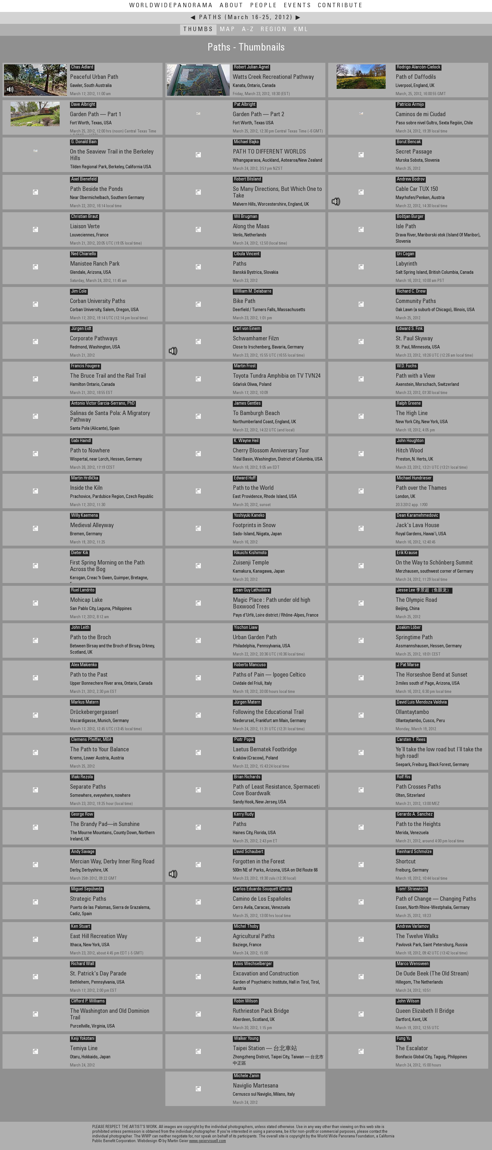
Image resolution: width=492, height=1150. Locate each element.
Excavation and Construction (266, 974)
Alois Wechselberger (253, 964)
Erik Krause (407, 553)
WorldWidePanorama (171, 6)
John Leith (80, 628)
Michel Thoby (246, 927)
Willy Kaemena (84, 516)
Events (298, 6)
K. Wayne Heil (246, 441)
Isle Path (406, 227)
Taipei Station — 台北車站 (265, 1049)
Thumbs (198, 30)
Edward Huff (245, 478)
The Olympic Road (416, 600)
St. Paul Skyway (414, 339)
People (263, 6)
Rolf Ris (403, 777)
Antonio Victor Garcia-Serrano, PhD (103, 404)
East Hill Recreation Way (98, 937)
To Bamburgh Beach (256, 414)
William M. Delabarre (252, 291)
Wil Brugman (245, 217)
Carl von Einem (247, 329)
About (232, 6)
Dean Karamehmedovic (417, 516)
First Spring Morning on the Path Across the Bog (107, 566)
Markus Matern (85, 702)
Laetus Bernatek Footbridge (265, 750)
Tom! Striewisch (412, 889)
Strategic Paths (88, 899)
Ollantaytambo (412, 712)
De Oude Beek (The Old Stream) (432, 974)
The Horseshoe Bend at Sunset (432, 675)
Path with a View (415, 376)
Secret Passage (414, 152)
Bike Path (244, 302)
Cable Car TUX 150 (417, 189)
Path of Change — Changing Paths (436, 899)
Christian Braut (84, 217)
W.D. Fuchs (407, 366)
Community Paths (416, 302)
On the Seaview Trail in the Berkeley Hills (111, 155)
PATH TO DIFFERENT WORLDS (269, 152)
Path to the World (253, 488)
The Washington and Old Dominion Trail (109, 1014)
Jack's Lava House (417, 526)
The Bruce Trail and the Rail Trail (108, 376)
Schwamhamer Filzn (256, 339)
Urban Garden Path (255, 638)
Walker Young (246, 1039)
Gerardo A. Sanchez (415, 815)
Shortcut (406, 862)
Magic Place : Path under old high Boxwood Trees (271, 603)
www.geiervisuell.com (207, 1141)
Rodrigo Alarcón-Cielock (418, 67)
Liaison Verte (85, 227)
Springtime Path (414, 638)
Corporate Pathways (93, 339)
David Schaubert (248, 852)
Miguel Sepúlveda (87, 889)
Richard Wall (82, 964)
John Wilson (408, 1001)
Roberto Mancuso (250, 665)
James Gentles (247, 404)
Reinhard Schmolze (414, 852)
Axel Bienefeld (84, 179)
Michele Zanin (246, 1076)
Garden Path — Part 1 (95, 115)
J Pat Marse (408, 665)
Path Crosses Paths (418, 787)
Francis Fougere (85, 366)
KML (301, 30)
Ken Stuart (80, 927)
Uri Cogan (405, 254)
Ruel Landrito (82, 590)
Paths (210, 18)
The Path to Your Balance (99, 750)
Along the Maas (251, 227)
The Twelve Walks (417, 937)
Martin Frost (245, 366)
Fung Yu (403, 1039)
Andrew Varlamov (413, 927)
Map (228, 30)
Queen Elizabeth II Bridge (425, 1011)
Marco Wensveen (413, 964)
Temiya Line (84, 1049)
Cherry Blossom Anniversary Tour (271, 451)
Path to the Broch (90, 638)
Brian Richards (247, 777)
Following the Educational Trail (268, 712)
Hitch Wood (409, 451)
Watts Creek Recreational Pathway (273, 77)
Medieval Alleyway (92, 526)
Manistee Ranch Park (95, 264)
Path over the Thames (421, 488)
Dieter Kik (79, 553)
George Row (82, 815)
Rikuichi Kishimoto (250, 553)
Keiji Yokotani (82, 1039)
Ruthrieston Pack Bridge (261, 1011)
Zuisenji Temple (251, 563)
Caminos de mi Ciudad (421, 115)
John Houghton (410, 441)
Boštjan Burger (410, 217)
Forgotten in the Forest (259, 862)
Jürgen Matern (247, 702)
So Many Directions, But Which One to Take (277, 192)
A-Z (248, 30)
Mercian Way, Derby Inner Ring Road (112, 862)
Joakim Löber (409, 628)
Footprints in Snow (254, 526)
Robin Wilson (246, 1001)
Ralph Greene (409, 404)
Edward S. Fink (410, 329)
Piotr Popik (244, 740)
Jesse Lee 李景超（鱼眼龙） (424, 590)
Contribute (340, 6)
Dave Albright (83, 105)
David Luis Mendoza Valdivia (422, 702)
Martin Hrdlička (84, 478)
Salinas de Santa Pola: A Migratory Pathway (110, 417)
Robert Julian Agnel (251, 67)
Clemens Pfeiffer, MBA (91, 740)
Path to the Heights (418, 825)
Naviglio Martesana (255, 1086)
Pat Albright (244, 105)
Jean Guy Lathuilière (252, 590)
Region (274, 30)
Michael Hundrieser (414, 478)
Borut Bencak (409, 142)
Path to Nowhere (90, 451)
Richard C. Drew (411, 291)
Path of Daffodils (416, 77)
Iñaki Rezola (82, 777)
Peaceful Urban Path (94, 77)
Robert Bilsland (247, 179)
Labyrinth (406, 264)
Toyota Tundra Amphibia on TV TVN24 (276, 376)
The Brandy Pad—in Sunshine (105, 825)
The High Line (412, 414)
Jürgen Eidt (81, 329)
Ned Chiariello (83, 254)
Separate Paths (88, 787)
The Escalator (412, 1049)
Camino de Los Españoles (262, 899)
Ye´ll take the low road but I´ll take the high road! (439, 753)
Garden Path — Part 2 (258, 115)
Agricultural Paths (254, 937)
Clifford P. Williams (88, 1001)
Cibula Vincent (246, 254)
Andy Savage (82, 852)
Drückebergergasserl (94, 712)
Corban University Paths (97, 302)
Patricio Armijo (410, 105)
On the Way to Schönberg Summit (434, 563)
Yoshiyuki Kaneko (249, 516)
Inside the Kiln (86, 488)
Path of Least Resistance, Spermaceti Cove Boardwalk (276, 790)
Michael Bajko (246, 142)
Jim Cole (79, 291)
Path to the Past (89, 675)
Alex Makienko (84, 665)
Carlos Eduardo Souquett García (262, 889)
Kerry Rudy (244, 815)
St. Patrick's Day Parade (98, 974)
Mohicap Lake (86, 600)
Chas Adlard (82, 67)
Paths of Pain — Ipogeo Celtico (269, 675)
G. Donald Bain (84, 142)
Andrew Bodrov (411, 179)
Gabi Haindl (81, 441)
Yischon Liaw (245, 628)
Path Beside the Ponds (96, 189)
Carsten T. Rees (411, 740)
